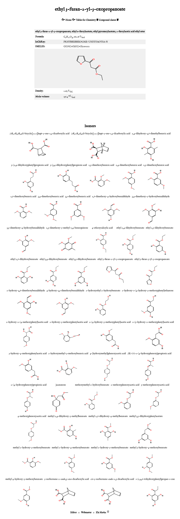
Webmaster (86, 512)
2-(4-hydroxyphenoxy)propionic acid (28, 384)
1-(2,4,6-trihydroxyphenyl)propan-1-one (155, 479)
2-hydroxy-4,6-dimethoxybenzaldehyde (26, 290)
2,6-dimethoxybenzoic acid (23, 196)
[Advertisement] (90, 111)
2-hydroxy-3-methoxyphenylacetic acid (69, 322)
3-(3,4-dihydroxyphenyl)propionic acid (68, 165)
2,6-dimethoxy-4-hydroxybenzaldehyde (111, 196)
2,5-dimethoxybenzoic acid (156, 165)
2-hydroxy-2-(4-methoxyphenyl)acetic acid (27, 322)
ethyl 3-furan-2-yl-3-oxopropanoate (115, 259)
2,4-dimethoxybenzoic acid (129, 165)
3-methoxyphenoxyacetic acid (155, 384)
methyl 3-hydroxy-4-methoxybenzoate (148, 447)
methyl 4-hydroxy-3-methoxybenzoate (24, 479)
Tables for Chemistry (86, 20)
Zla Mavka (101, 512)
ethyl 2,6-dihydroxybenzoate (24, 259)
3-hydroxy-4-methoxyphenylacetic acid (28, 353)
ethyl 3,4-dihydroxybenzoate (53, 259)
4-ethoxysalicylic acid (102, 227)
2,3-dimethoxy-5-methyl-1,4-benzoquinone (67, 227)
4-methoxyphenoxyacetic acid (32, 416)
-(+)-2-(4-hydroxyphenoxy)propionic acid (149, 353)
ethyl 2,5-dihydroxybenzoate (159, 227)
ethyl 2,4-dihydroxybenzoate (130, 227)
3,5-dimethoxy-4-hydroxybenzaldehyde (26, 227)
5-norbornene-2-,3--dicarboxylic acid (66, 479)
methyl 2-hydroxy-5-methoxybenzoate (109, 447)
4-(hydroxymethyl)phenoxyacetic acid (108, 353)
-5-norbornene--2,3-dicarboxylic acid (112, 479)
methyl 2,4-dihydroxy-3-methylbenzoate (67, 416)
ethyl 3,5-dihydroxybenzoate (82, 259)
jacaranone (61, 384)
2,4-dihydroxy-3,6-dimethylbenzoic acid (151, 133)
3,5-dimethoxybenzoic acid (77, 196)
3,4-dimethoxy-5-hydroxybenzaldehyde (151, 196)
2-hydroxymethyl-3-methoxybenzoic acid (68, 353)
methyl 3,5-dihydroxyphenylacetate (146, 416)
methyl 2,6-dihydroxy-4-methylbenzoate (108, 416)
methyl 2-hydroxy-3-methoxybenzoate (31, 447)
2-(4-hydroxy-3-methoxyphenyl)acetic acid (110, 322)
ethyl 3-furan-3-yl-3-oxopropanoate (152, 259)
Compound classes (107, 20)
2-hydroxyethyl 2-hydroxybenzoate (103, 290)
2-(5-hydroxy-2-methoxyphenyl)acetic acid (153, 322)
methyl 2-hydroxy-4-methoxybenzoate (70, 447)
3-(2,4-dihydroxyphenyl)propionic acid (29, 165)
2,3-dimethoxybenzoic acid (101, 165)
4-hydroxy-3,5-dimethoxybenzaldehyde (65, 290)
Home (68, 20)
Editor (73, 512)
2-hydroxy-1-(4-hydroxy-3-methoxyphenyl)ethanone (147, 290)
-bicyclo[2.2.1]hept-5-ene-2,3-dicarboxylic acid (39, 133)
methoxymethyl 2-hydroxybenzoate (92, 384)
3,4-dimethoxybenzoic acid (50, 196)
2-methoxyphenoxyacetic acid (125, 384)
